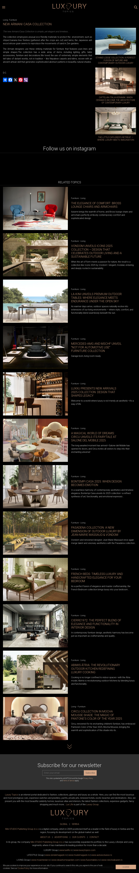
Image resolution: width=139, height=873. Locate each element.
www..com (84, 850)
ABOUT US (45, 837)
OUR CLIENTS (78, 837)
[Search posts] (135, 8)
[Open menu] (4, 7)
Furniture (13, 20)
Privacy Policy (88, 778)
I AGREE (125, 867)
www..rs (65, 850)
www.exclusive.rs (101, 855)
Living (5, 20)
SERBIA (75, 824)
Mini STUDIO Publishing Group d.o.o (22, 829)
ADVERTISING (61, 837)
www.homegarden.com (65, 860)
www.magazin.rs (56, 855)
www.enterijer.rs (40, 860)
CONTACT (94, 837)
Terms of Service (69, 781)
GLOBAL (64, 824)
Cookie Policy (23, 868)
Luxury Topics (11, 794)
